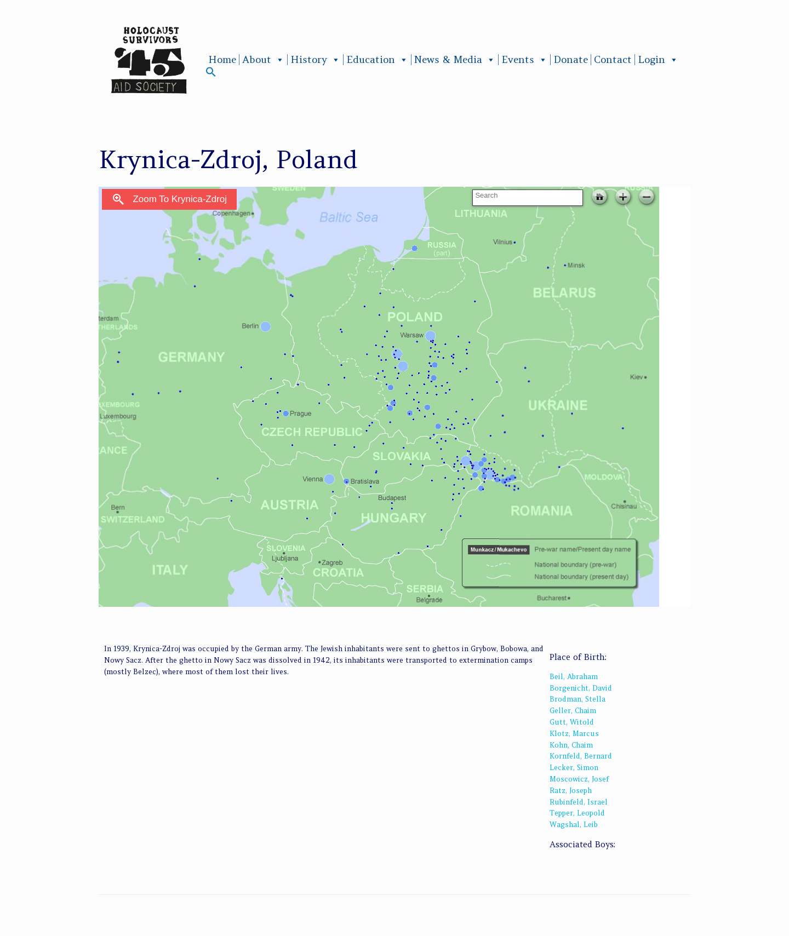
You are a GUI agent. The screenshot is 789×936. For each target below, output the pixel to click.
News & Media (454, 59)
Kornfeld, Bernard (581, 756)
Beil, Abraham (574, 676)
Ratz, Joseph (571, 790)
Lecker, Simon (574, 767)
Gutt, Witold (572, 722)
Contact (613, 59)
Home (222, 59)
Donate (570, 59)
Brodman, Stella (577, 699)
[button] (210, 74)
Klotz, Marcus (574, 733)
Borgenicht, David (581, 688)
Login (658, 59)
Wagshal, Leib (574, 824)
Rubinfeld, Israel (579, 802)
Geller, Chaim (573, 710)
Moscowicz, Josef (579, 779)
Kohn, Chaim (571, 745)
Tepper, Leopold (577, 813)
